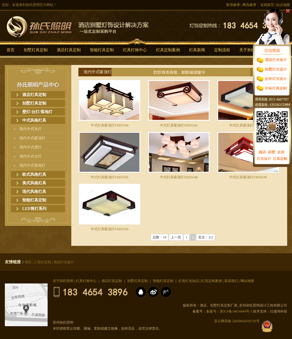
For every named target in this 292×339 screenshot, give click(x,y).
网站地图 (247, 281)
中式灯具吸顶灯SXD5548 (179, 177)
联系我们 (231, 281)
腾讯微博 (249, 5)
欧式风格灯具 (34, 174)
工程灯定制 (42, 262)
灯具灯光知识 (189, 281)
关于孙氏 (247, 50)
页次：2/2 (205, 237)
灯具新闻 (197, 50)
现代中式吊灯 (30, 129)
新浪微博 (233, 5)
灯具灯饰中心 (135, 50)
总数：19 (159, 237)
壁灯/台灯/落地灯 (37, 112)
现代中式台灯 (30, 156)
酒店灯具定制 (69, 50)
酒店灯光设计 (64, 262)
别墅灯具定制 (36, 50)
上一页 (176, 237)
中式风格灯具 (34, 120)
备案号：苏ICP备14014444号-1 (229, 311)
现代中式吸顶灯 (32, 138)
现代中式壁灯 (30, 147)
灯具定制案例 (168, 50)
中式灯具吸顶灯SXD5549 (248, 177)
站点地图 (283, 5)
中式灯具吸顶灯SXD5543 (248, 125)
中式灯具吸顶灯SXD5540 (109, 125)
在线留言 (267, 5)
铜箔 (28, 262)
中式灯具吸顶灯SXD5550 (109, 229)
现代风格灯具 (34, 191)
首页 (11, 50)
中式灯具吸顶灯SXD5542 (179, 125)
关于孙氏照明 (63, 281)
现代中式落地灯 (32, 165)
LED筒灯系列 (34, 209)
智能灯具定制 (102, 50)
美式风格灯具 (34, 183)
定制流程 (222, 50)
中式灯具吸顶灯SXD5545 (109, 177)
